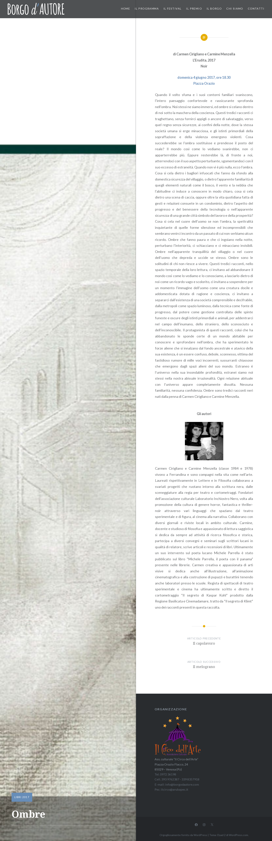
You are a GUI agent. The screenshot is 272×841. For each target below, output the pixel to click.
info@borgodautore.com (182, 784)
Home (125, 8)
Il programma (147, 8)
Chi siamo (234, 8)
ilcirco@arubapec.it (174, 789)
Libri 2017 (21, 797)
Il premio (194, 8)
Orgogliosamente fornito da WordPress (183, 835)
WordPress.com (238, 835)
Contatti (256, 8)
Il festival (172, 8)
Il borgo (214, 8)
